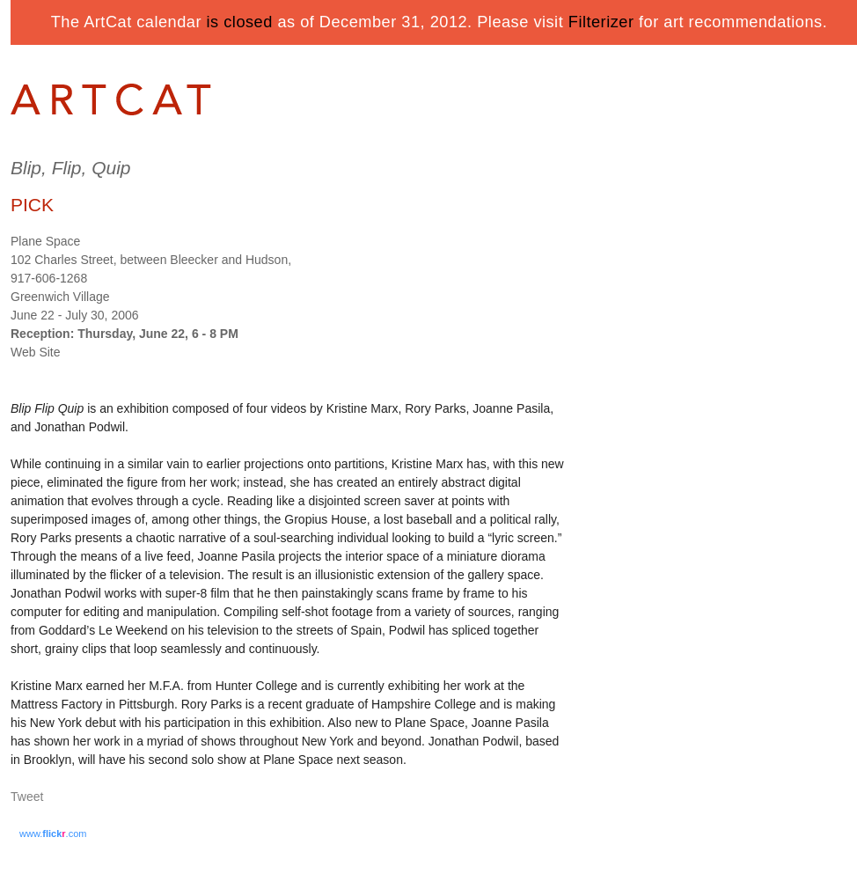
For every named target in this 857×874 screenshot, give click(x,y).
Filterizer (601, 22)
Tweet (27, 797)
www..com (52, 833)
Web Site (36, 352)
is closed (240, 22)
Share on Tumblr (80, 798)
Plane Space (45, 241)
